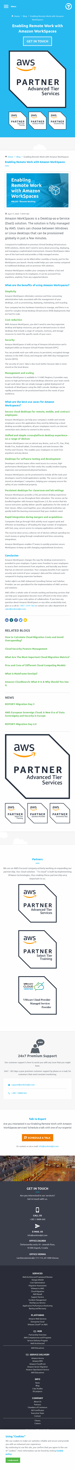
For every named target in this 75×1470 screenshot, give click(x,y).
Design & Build (37, 1280)
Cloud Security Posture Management (26, 648)
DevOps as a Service (37, 1302)
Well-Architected (37, 1343)
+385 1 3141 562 (27, 605)
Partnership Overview (37, 1334)
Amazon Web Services (37, 1318)
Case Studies (37, 1388)
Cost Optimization (37, 1282)
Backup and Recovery (37, 1308)
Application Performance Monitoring (37, 1305)
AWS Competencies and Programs (37, 1337)
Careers (37, 1423)
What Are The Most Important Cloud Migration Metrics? (37, 657)
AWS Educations (37, 1348)
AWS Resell (37, 1294)
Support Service (37, 1297)
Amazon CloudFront (37, 1364)
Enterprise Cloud (37, 1321)
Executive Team (37, 1413)
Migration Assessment (38, 1285)
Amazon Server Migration (37, 1367)
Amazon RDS (37, 1361)
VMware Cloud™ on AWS (37, 1324)
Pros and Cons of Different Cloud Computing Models (35, 665)
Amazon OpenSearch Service (37, 1369)
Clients (37, 1420)
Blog (25, 16)
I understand (13, 1460)
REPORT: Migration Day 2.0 (21, 724)
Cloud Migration (37, 1291)
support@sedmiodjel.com (21, 1084)
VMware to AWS (37, 1288)
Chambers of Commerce (37, 1407)
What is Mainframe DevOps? (21, 673)
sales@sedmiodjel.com (15, 609)
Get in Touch (37, 41)
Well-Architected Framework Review (37, 1277)
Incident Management (38, 1300)
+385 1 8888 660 (37, 1219)
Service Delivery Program (37, 1340)
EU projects (37, 1391)
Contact (37, 1416)
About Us (37, 1401)
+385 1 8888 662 (17, 1093)
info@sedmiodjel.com (49, 1146)
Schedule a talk (39, 1137)
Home (17, 16)
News (37, 1383)
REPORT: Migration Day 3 (19, 704)
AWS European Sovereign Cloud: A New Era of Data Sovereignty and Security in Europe (35, 714)
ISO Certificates (37, 1410)
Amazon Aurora (37, 1358)
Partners (37, 1404)
